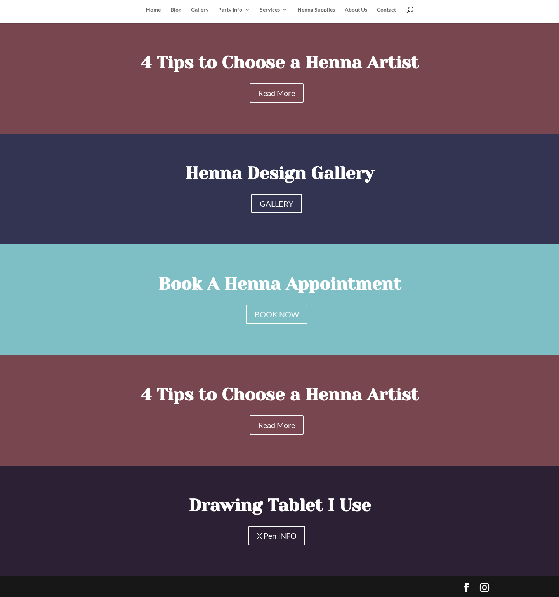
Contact (386, 10)
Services (270, 10)
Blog (175, 10)
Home (153, 10)
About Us (356, 10)
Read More (276, 92)
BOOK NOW (277, 314)
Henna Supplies (316, 10)
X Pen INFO (277, 535)
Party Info (230, 10)
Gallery (199, 10)
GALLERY (276, 203)
